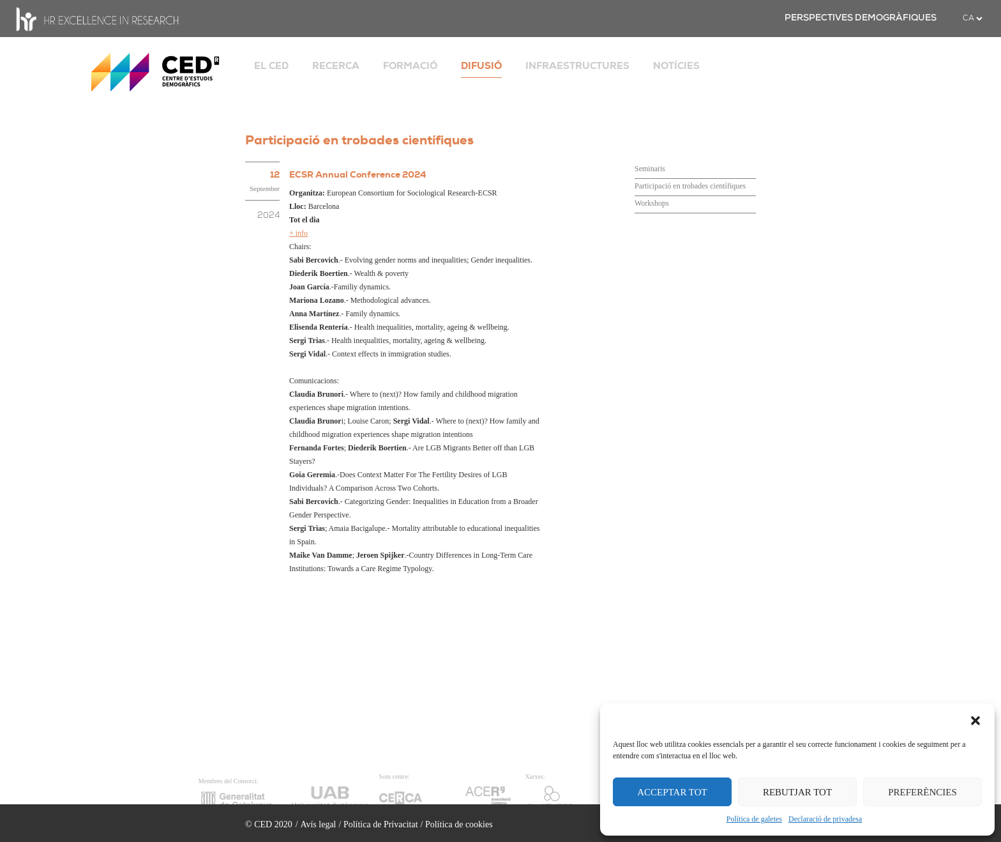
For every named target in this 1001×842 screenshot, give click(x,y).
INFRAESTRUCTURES (577, 65)
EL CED (271, 65)
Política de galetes (754, 819)
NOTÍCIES (676, 65)
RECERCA (335, 65)
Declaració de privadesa (825, 819)
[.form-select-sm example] (972, 18)
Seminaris (650, 168)
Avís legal (318, 824)
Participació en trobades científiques (690, 185)
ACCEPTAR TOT (672, 792)
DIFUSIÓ (481, 65)
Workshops (652, 203)
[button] (975, 719)
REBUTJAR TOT (797, 792)
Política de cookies (459, 824)
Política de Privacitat (380, 824)
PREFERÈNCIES (922, 792)
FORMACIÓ (410, 65)
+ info (298, 233)
